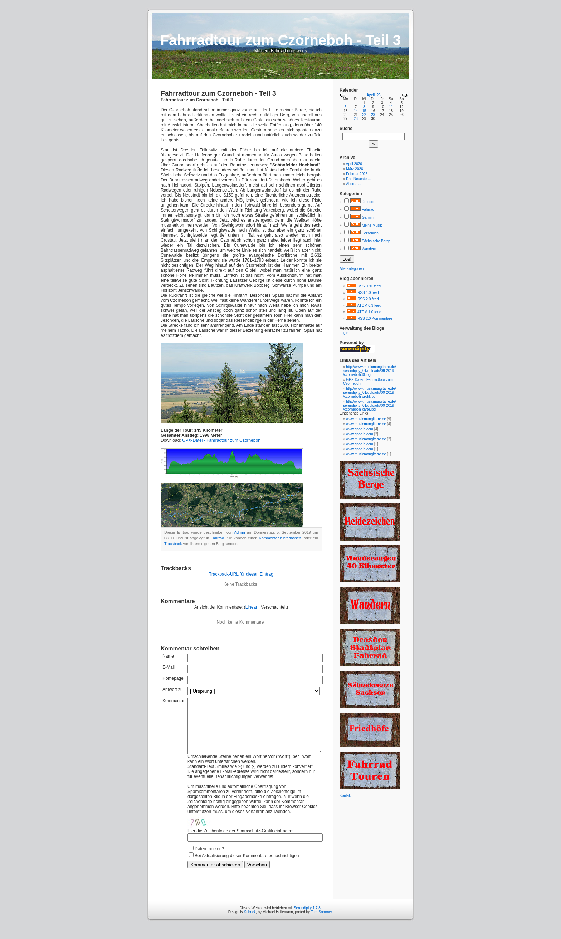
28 (356, 119)
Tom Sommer (321, 923)
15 (364, 111)
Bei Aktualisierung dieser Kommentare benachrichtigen (247, 866)
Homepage (173, 678)
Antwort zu (172, 689)
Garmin (368, 217)
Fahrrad (217, 538)
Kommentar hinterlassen (280, 538)
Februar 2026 (356, 174)
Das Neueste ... (358, 179)
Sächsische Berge (376, 241)
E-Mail (168, 667)
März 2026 (354, 169)
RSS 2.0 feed (368, 299)
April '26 (373, 95)
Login (344, 333)
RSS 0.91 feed (369, 286)
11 (391, 107)
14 (356, 111)
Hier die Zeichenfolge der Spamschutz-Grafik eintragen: (240, 841)
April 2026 (354, 164)
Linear (251, 607)
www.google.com (359, 429)
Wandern (369, 249)
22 (364, 115)
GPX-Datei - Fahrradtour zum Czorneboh (221, 440)
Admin (239, 532)
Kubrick (250, 923)
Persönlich (370, 233)
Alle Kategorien (352, 269)
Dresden (368, 202)
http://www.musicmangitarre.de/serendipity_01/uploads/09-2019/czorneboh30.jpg (369, 371)
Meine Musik (372, 225)
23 (373, 115)
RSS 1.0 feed (368, 293)
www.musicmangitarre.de (366, 419)
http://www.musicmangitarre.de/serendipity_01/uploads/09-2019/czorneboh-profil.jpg (369, 392)
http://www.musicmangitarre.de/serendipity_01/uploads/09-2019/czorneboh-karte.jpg (369, 405)
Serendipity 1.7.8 (307, 919)
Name (168, 656)
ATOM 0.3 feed (369, 306)
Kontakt (346, 796)
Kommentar (173, 700)
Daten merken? (209, 859)
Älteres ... (353, 184)
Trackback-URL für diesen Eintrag (241, 574)
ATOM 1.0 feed (369, 312)
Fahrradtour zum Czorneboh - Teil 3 (218, 93)
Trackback (173, 544)
